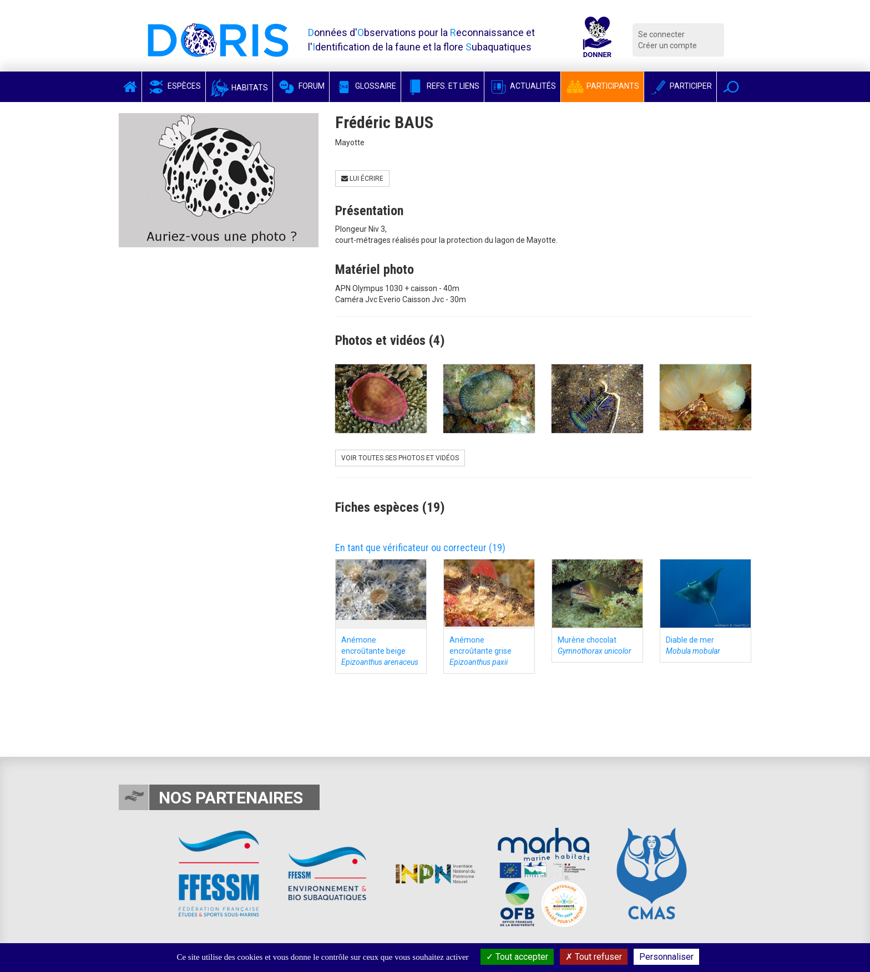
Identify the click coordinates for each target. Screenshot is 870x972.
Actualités (522, 86)
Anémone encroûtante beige (379, 650)
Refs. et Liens (442, 86)
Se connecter (661, 34)
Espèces (173, 86)
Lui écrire (362, 178)
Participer (680, 86)
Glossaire (365, 86)
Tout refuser (593, 956)
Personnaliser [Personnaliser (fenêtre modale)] (666, 956)
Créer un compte (667, 45)
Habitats (239, 87)
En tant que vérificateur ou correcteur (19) (420, 547)
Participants (602, 86)
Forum (301, 86)
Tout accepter (517, 956)
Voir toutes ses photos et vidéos (400, 458)
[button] (731, 87)
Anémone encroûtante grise (480, 650)
